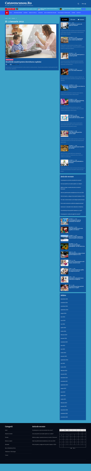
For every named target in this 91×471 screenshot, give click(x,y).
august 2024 (63, 313)
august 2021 (63, 388)
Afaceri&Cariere (18, 12)
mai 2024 (63, 324)
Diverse (25, 12)
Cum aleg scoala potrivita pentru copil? (75, 133)
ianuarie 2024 (64, 338)
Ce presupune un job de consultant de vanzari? (71, 180)
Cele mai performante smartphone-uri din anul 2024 (72, 192)
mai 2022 (63, 363)
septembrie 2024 (64, 309)
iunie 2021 (63, 392)
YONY (8, 64)
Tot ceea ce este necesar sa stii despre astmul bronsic (73, 199)
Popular (64, 19)
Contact (79, 12)
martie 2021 (63, 399)
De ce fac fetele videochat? (75, 70)
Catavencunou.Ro (18, 3)
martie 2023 (63, 352)
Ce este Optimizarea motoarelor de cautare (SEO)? (76, 117)
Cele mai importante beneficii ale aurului (76, 147)
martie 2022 (63, 367)
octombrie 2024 (64, 306)
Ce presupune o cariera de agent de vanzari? (75, 24)
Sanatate (40, 12)
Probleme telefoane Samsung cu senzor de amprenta (76, 101)
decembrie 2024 (64, 299)
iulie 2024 (63, 316)
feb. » (74, 448)
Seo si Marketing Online (50, 12)
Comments (81, 19)
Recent (73, 19)
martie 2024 (63, 331)
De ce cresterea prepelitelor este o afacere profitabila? (76, 39)
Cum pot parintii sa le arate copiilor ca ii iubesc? (71, 183)
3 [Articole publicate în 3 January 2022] (61, 435)
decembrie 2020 (64, 410)
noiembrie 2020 (64, 413)
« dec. (71, 448)
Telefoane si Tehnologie (64, 12)
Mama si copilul (33, 12)
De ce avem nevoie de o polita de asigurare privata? (72, 203)
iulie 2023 (63, 345)
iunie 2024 (63, 320)
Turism (73, 12)
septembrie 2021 (64, 384)
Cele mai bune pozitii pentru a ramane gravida (76, 55)
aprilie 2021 (63, 395)
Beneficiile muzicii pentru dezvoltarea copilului (23, 62)
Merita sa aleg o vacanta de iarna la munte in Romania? (70, 9)
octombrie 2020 (64, 417)
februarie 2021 (64, 402)
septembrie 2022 (64, 359)
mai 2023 (63, 349)
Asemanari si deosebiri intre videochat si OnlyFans (72, 206)
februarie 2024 (64, 334)
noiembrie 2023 (64, 342)
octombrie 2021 (64, 381)
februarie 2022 (64, 370)
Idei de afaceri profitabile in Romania (76, 162)
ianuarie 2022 (64, 374)
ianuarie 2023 (64, 356)
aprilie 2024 (63, 327)
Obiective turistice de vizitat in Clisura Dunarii (77, 87)
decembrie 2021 (64, 377)
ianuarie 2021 (64, 406)
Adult (10, 12)
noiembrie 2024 (64, 302)
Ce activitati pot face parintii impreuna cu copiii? (71, 210)
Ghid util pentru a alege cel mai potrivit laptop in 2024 (72, 196)
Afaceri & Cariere (8, 433)
